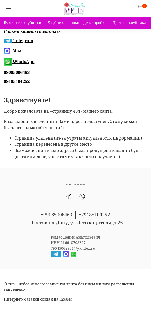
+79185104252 (94, 214)
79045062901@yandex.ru (73, 248)
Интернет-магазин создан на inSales (38, 299)
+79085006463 (56, 214)
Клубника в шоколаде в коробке (76, 22)
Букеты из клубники (22, 22)
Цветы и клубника (129, 22)
